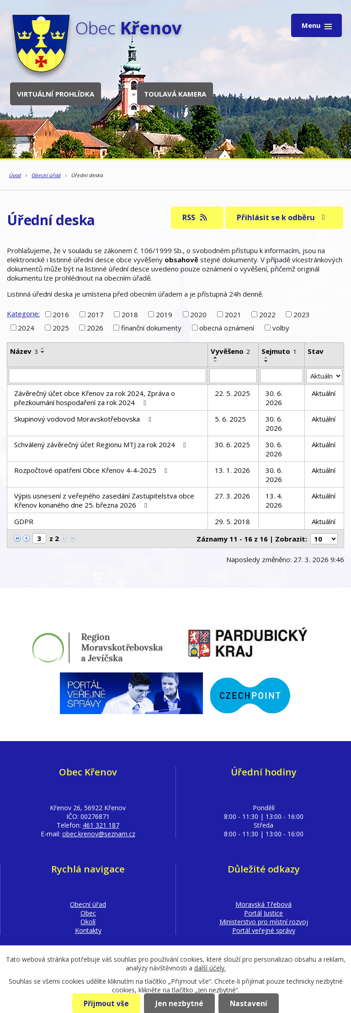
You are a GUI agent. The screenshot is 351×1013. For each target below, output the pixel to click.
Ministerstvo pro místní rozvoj (263, 921)
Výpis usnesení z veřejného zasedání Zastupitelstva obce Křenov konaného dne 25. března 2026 (104, 500)
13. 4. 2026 (274, 500)
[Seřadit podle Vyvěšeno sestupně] (216, 361)
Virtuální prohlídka (55, 93)
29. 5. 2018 (232, 521)
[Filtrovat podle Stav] (324, 375)
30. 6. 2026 (274, 398)
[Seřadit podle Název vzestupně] (43, 348)
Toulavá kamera (175, 93)
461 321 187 (101, 825)
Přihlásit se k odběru (282, 217)
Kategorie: (23, 313)
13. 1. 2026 (232, 470)
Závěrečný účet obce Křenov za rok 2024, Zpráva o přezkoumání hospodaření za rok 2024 (94, 398)
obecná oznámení (226, 327)
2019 (164, 314)
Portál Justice (263, 913)
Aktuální (323, 393)
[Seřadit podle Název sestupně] (43, 352)
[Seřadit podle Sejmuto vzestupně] (266, 357)
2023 (301, 314)
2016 (61, 314)
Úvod (15, 175)
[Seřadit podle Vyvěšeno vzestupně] (216, 357)
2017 (95, 314)
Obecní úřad (46, 175)
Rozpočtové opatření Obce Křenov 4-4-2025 (92, 470)
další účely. (210, 968)
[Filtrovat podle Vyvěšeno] (233, 375)
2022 (267, 314)
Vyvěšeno (230, 351)
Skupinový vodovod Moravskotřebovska (84, 418)
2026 (95, 327)
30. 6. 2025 (232, 444)
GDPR (23, 521)
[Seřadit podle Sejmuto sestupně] (266, 361)
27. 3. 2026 (232, 495)
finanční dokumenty (151, 327)
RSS (195, 217)
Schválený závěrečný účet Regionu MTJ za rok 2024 (101, 444)
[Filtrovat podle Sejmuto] (281, 375)
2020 (198, 314)
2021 (233, 314)
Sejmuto (279, 351)
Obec (88, 913)
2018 (130, 314)
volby (280, 327)
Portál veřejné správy (263, 930)
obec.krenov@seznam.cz (98, 833)
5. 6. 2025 (230, 418)
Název (24, 351)
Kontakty (88, 930)
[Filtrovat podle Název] (107, 375)
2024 (26, 327)
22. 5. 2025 (232, 393)
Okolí (88, 921)
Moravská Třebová (263, 904)
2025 (61, 327)
